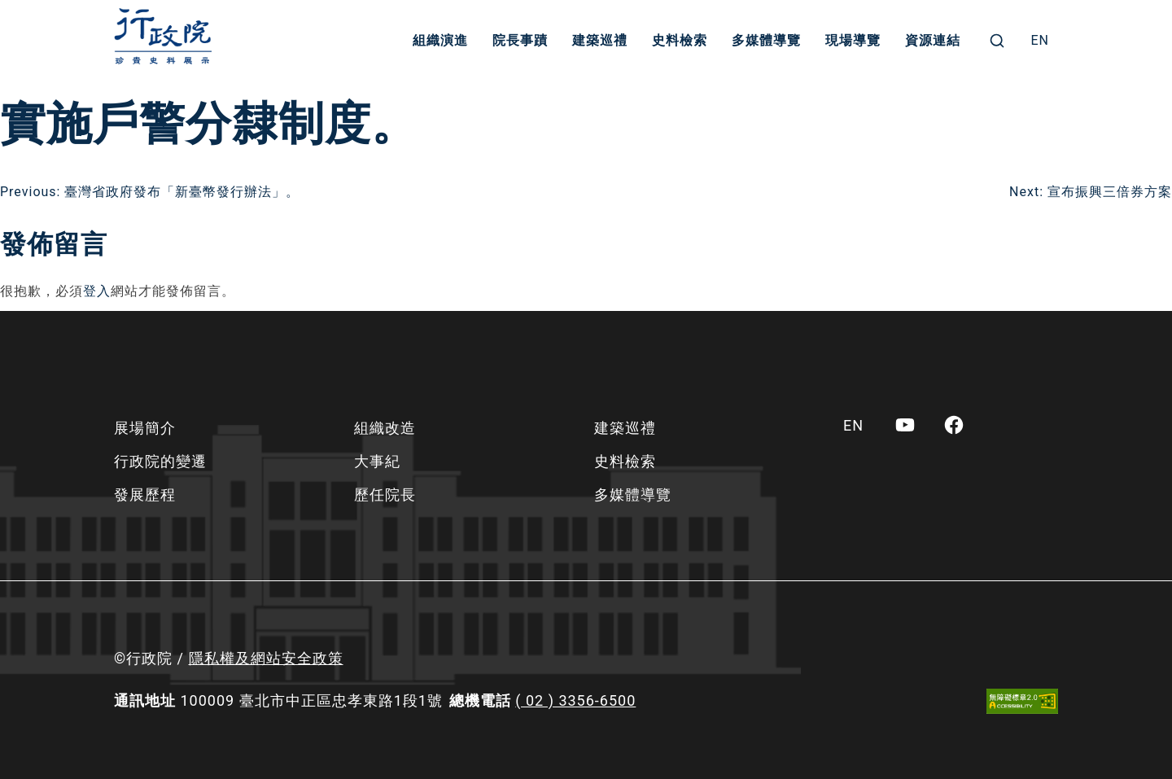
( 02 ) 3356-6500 (575, 700)
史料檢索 (679, 40)
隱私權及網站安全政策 (266, 658)
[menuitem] (1039, 40)
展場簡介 (145, 427)
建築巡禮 (600, 40)
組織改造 (385, 427)
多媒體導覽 (766, 40)
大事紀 (377, 461)
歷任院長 (385, 494)
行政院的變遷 (160, 461)
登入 (97, 291)
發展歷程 (145, 494)
